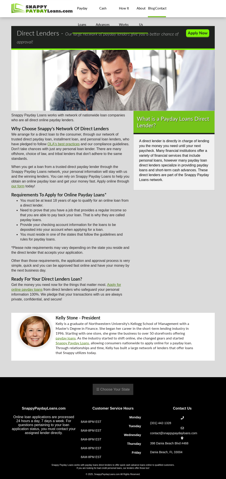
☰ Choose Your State (113, 389)
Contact (160, 8)
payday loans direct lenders (98, 465)
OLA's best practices (63, 144)
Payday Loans (82, 16)
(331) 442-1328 (160, 423)
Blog (151, 8)
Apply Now (197, 32)
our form (17, 186)
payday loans (66, 338)
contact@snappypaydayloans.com (173, 433)
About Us (141, 16)
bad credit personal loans (109, 468)
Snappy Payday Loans (72, 343)
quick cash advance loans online (136, 465)
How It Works (124, 16)
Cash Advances (103, 16)
